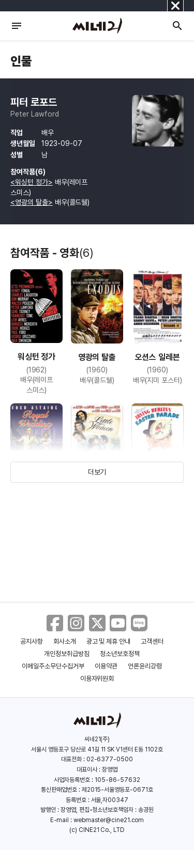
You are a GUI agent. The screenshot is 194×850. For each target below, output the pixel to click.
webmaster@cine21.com (108, 820)
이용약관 (106, 666)
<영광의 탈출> (31, 202)
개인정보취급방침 (66, 654)
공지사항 (31, 641)
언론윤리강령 (145, 666)
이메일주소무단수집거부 (53, 666)
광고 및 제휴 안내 (108, 641)
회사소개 (64, 641)
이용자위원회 (97, 678)
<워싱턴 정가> (31, 182)
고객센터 (152, 641)
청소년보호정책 (120, 654)
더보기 (97, 472)
